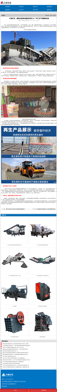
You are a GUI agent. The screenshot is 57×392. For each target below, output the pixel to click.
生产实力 (21, 9)
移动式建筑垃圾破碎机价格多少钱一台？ (11, 350)
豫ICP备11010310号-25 (14, 386)
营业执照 (22, 386)
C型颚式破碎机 (42, 336)
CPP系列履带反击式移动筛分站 (42, 275)
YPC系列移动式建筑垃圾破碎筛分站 (14, 245)
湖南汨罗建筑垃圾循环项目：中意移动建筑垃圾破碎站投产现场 (15, 354)
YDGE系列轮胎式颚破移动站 (42, 245)
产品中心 (21, 6)
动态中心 (35, 6)
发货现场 (49, 6)
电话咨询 (44, 390)
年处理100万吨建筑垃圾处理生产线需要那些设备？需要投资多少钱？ (16, 367)
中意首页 (7, 6)
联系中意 (49, 9)
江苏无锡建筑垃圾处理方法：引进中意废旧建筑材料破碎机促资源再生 (16, 345)
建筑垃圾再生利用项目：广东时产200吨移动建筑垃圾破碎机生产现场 (16, 359)
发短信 (15, 390)
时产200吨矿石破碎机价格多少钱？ (9, 356)
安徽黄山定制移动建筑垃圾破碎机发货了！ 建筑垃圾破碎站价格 (15, 349)
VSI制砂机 (14, 306)
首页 (51, 15)
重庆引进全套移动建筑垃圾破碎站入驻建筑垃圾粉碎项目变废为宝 (15, 352)
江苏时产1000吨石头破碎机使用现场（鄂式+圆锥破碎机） (14, 358)
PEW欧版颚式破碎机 (14, 336)
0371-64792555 (9, 379)
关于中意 (35, 9)
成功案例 (7, 9)
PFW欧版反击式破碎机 (42, 306)
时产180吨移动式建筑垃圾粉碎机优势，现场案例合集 (13, 361)
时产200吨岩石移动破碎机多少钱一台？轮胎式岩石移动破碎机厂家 (16, 365)
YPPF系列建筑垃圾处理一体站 (14, 275)
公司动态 (3, 15)
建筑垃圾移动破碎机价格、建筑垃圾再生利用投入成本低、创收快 (15, 343)
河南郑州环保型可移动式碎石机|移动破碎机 (11, 363)
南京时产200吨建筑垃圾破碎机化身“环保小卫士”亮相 (14, 347)
